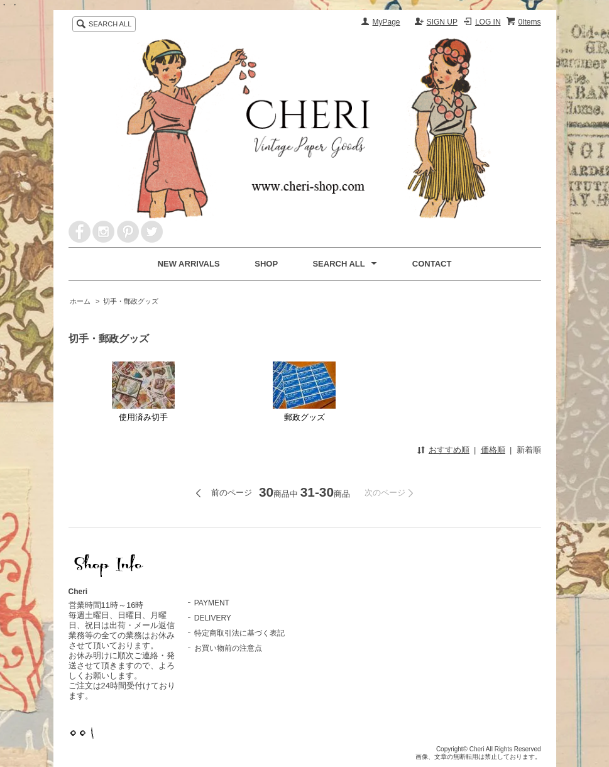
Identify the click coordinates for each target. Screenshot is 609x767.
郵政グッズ (304, 391)
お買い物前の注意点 (228, 648)
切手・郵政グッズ (130, 301)
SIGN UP (442, 22)
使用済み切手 (143, 391)
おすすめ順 (449, 450)
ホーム (80, 301)
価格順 (493, 450)
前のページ (231, 492)
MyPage (386, 22)
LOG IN (488, 22)
